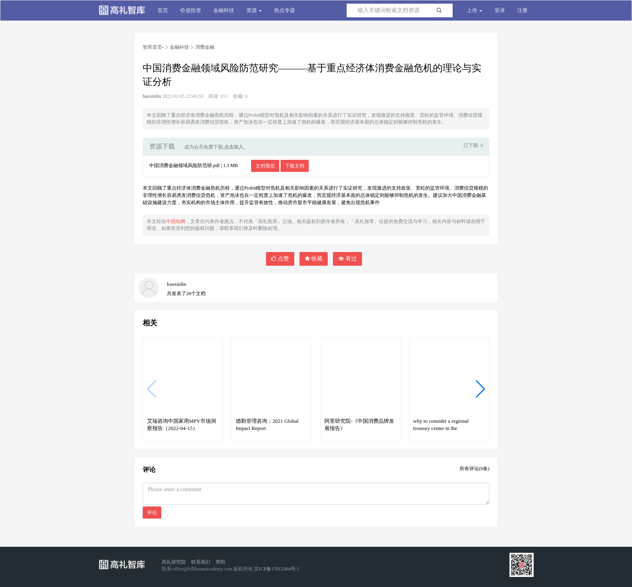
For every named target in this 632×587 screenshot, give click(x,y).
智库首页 (152, 47)
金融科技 (223, 10)
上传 (474, 10)
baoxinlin (152, 96)
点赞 (280, 259)
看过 (347, 259)
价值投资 (190, 10)
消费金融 (204, 47)
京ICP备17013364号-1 (276, 569)
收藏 (314, 259)
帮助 (220, 562)
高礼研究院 (174, 562)
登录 (500, 10)
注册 (522, 10)
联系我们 (200, 562)
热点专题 (284, 10)
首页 (163, 10)
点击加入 (233, 147)
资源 (254, 10)
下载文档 (294, 166)
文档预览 (265, 166)
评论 (152, 512)
